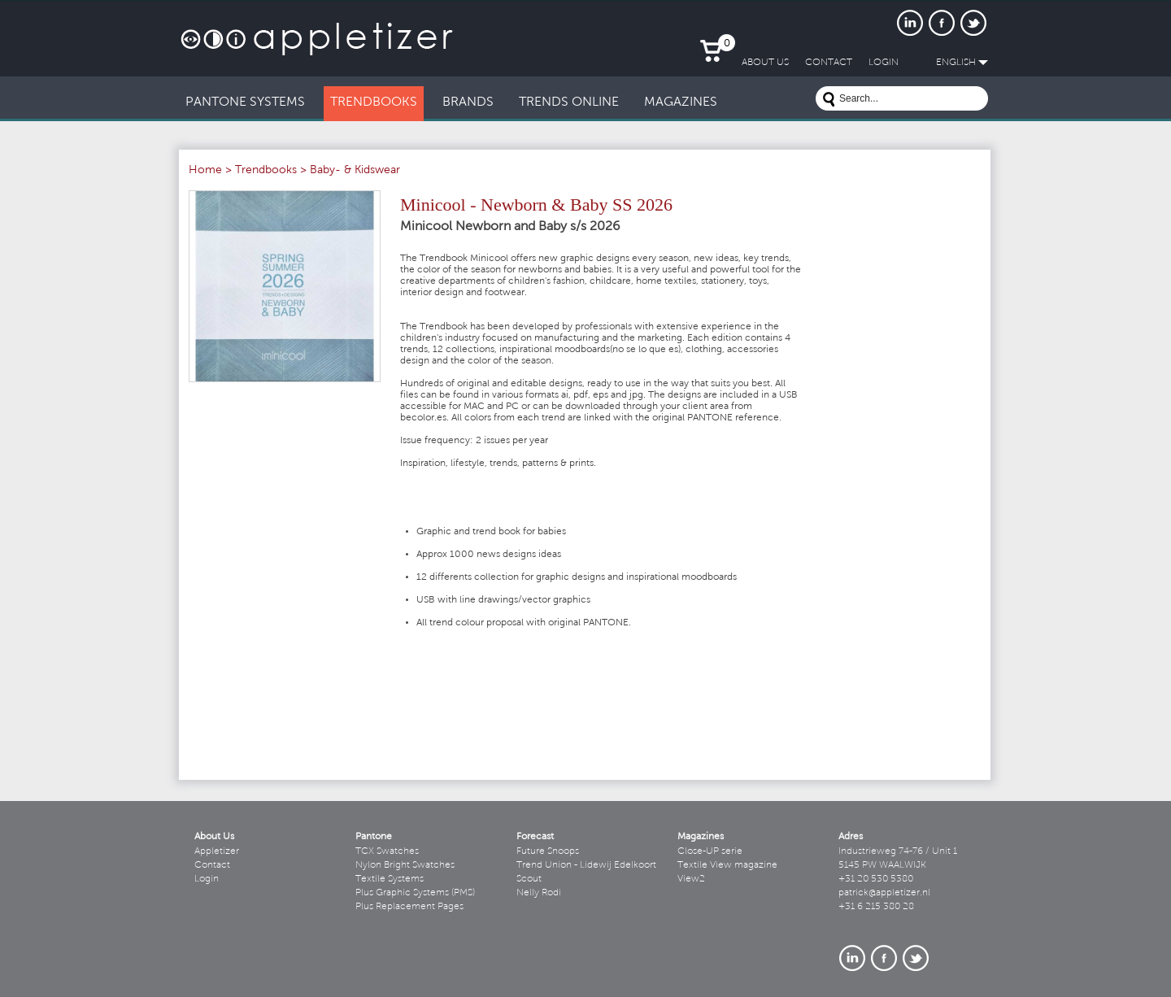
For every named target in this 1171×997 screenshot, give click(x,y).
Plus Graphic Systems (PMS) (415, 893)
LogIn (883, 62)
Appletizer (216, 851)
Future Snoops (547, 851)
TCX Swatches (387, 851)
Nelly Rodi (538, 893)
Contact (212, 865)
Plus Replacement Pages (409, 907)
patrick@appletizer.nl (884, 893)
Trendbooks (266, 170)
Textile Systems (389, 879)
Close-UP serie (709, 851)
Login (206, 879)
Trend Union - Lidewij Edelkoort (586, 865)
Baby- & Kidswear (355, 170)
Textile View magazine (727, 865)
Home (205, 170)
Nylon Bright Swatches (405, 865)
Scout (529, 879)
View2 (691, 879)
